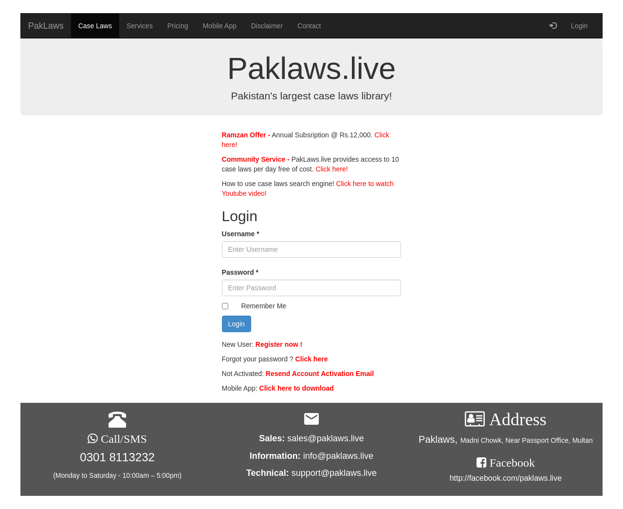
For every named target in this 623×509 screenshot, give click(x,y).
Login (579, 26)
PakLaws (46, 26)
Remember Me (264, 306)
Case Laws (95, 26)
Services (140, 26)
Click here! (331, 169)
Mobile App (219, 26)
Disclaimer (267, 26)
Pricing (177, 26)
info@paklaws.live (338, 456)
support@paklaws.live (334, 473)
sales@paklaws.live (325, 438)
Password (240, 272)
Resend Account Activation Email (320, 373)
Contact (309, 26)
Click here (311, 359)
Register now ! (279, 344)
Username (240, 234)
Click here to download (296, 388)
